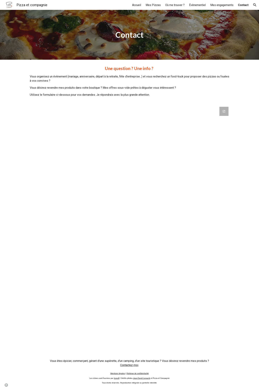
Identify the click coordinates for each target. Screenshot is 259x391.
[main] (129, 35)
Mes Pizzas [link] (153, 5)
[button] (255, 5)
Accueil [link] (136, 5)
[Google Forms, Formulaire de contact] (129, 227)
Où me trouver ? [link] (175, 5)
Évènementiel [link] (197, 5)
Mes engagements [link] (221, 5)
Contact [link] (243, 5)
